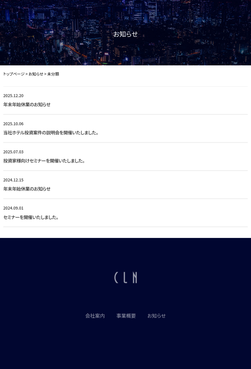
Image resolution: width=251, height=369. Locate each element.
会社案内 (95, 316)
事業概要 (126, 316)
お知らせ (156, 316)
